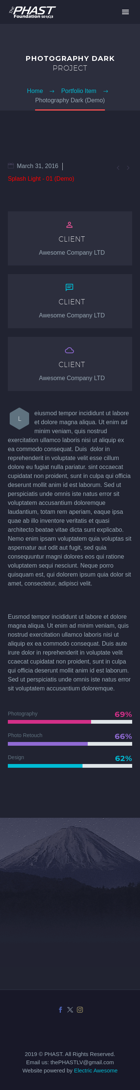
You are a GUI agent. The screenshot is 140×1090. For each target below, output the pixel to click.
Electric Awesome (96, 1071)
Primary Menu (125, 12)
